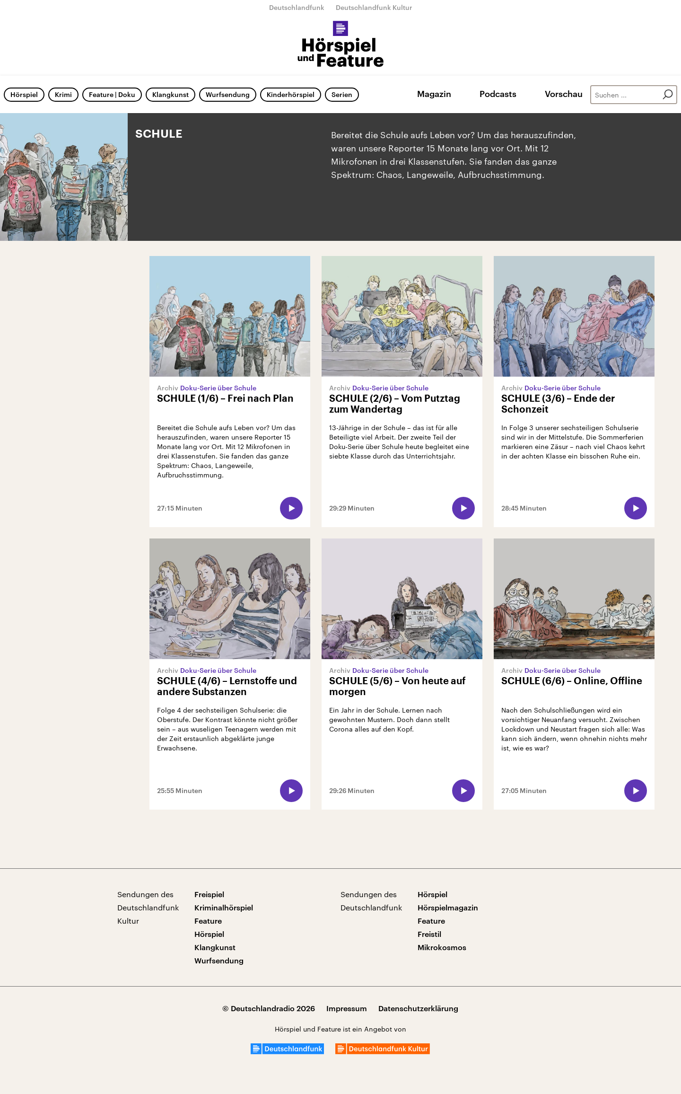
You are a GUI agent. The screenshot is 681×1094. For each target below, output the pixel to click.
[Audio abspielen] (291, 508)
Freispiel (209, 894)
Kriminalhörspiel (223, 907)
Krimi (63, 94)
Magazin (434, 93)
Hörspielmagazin (448, 907)
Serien (342, 94)
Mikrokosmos (442, 947)
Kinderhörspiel (290, 94)
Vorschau (564, 93)
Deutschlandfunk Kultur (374, 7)
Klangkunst (170, 94)
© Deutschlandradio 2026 (268, 1008)
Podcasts (498, 93)
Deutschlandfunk (296, 7)
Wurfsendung (228, 94)
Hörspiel (24, 94)
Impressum (346, 1008)
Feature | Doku (112, 94)
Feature (208, 920)
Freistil (429, 933)
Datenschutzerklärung (418, 1008)
